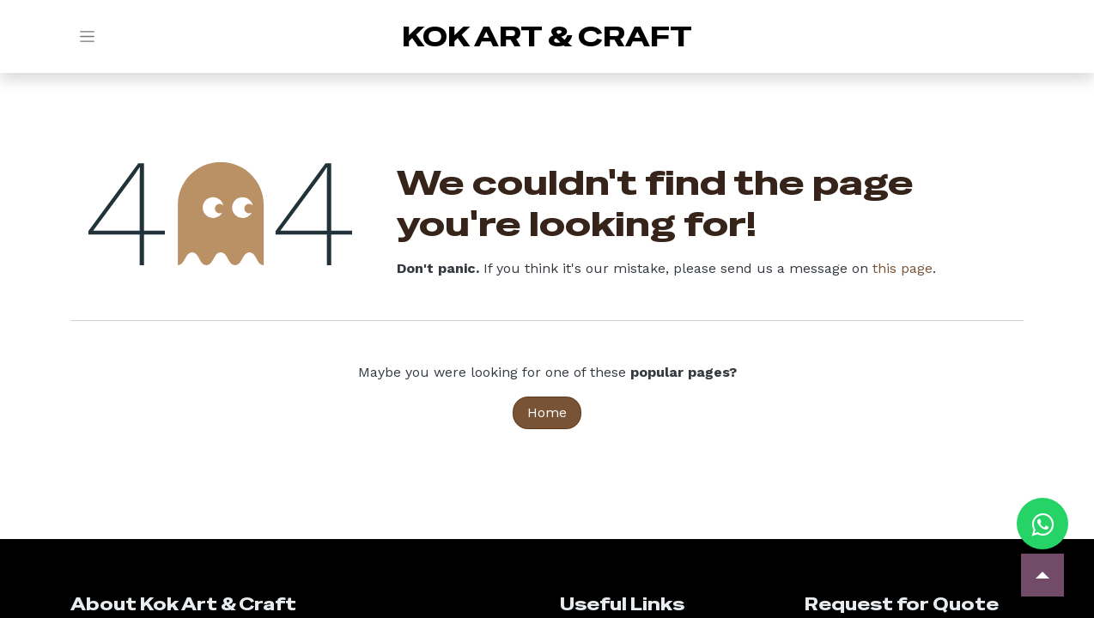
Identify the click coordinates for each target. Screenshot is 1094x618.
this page (902, 268)
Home (547, 412)
